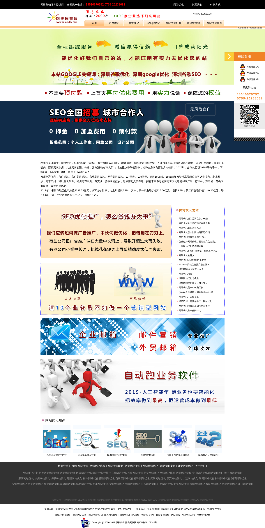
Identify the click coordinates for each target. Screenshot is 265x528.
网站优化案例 (214, 23)
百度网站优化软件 (49, 472)
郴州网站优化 (222, 478)
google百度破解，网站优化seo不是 (196, 292)
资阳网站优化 (197, 483)
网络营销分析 (203, 514)
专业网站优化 (200, 472)
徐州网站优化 (42, 478)
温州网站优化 (84, 483)
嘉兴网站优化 (67, 483)
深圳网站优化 (80, 465)
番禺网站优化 (213, 483)
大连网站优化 (190, 478)
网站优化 (178, 4)
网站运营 (175, 514)
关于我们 (200, 465)
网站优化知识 (55, 420)
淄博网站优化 (206, 478)
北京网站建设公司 (180, 500)
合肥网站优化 (229, 483)
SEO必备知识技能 (87, 455)
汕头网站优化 (110, 514)
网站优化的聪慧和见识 (190, 227)
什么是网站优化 (118, 472)
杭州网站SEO (140, 500)
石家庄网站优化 (124, 478)
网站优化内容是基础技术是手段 (194, 306)
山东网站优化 (148, 483)
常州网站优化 (19, 483)
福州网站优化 (90, 478)
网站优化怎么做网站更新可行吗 (194, 232)
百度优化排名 (117, 500)
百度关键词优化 (62, 514)
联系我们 (197, 4)
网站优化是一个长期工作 (191, 287)
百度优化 (114, 23)
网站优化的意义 (186, 255)
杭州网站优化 (116, 483)
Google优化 (153, 23)
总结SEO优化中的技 (57, 455)
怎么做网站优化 (233, 472)
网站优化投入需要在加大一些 (193, 218)
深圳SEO (152, 500)
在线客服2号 (249, 73)
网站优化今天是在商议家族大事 (194, 223)
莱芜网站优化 (181, 483)
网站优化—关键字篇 (189, 296)
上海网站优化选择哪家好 (191, 246)
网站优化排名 (167, 472)
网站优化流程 (97, 465)
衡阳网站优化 (132, 483)
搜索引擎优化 (162, 514)
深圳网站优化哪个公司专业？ (193, 283)
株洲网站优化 (51, 483)
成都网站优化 (58, 478)
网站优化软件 (67, 472)
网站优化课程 (183, 472)
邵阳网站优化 (74, 478)
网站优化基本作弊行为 (190, 310)
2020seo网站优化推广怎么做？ (194, 264)
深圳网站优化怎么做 (189, 278)
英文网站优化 (151, 472)
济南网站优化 (26, 478)
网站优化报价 (185, 273)
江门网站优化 (245, 483)
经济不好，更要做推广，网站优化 (195, 301)
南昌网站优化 (107, 478)
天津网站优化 (100, 483)
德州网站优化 (142, 478)
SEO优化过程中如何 (117, 455)
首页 (94, 23)
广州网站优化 (165, 483)
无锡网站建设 (206, 500)
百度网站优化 (135, 472)
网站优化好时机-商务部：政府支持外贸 (198, 250)
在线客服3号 (249, 79)
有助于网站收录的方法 (178, 455)
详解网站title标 (147, 455)
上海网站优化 (164, 500)
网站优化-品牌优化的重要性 (192, 260)
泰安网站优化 (174, 478)
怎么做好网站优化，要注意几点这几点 (197, 241)
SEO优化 (82, 500)
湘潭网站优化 (239, 478)
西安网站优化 (35, 483)
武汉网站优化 (158, 478)
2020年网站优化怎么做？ (191, 269)
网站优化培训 (173, 23)
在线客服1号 (249, 67)
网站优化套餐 (115, 465)
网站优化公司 (188, 514)
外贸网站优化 (185, 465)
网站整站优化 (150, 465)
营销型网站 (193, 23)
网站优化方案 (30, 472)
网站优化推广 (216, 472)
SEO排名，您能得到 (208, 455)
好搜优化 (134, 23)
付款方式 (215, 4)
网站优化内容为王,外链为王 (192, 237)
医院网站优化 (84, 472)
